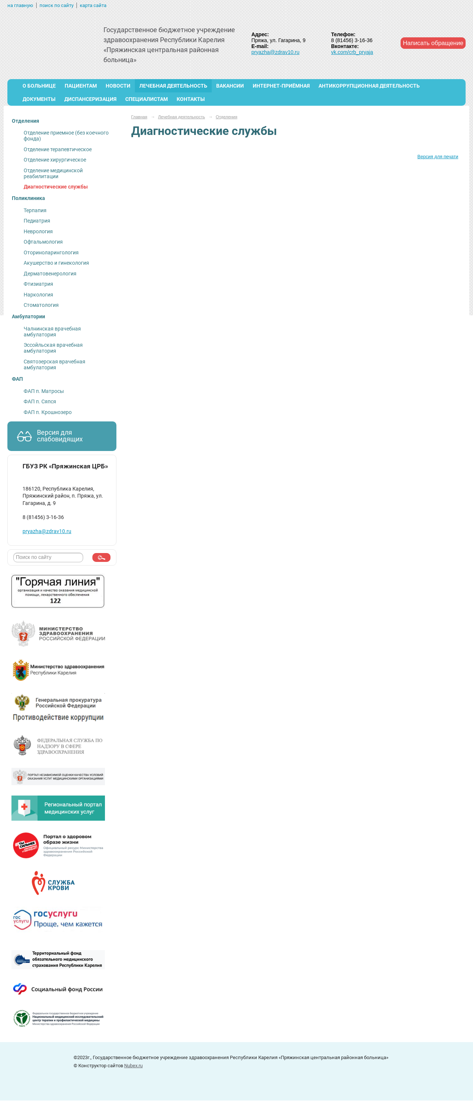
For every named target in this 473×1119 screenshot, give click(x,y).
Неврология (38, 231)
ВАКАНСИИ (230, 86)
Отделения (25, 121)
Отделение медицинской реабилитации (53, 173)
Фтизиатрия (38, 284)
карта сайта (93, 5)
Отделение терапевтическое (58, 149)
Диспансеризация (90, 99)
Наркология (38, 295)
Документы (39, 99)
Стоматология (41, 305)
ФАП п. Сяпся (40, 401)
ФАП (17, 379)
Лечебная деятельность (173, 86)
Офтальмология (43, 242)
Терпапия (35, 210)
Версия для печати (438, 156)
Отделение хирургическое (55, 160)
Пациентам (81, 86)
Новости (118, 86)
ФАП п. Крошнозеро (48, 412)
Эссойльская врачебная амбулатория (53, 348)
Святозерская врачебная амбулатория (54, 364)
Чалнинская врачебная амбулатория (52, 332)
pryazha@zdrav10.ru (275, 52)
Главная (139, 117)
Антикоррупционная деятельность (369, 86)
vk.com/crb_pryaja (352, 52)
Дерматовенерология (50, 274)
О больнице (39, 86)
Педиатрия (37, 221)
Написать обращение (433, 43)
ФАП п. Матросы (44, 391)
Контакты (191, 99)
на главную (20, 5)
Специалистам (146, 99)
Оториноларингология (51, 252)
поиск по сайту (57, 5)
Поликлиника (28, 198)
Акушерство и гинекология (56, 263)
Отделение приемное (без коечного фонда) (66, 136)
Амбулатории (28, 316)
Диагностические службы (56, 187)
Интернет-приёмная (281, 86)
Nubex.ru (133, 1065)
